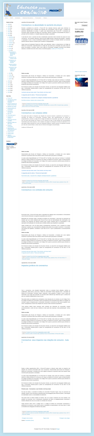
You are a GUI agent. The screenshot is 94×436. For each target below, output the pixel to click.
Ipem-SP (9, 113)
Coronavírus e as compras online (34, 113)
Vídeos (45, 18)
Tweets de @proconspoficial (81, 71)
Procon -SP (27, 106)
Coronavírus (41, 105)
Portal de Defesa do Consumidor (12, 109)
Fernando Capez (60, 105)
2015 (9, 88)
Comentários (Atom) (29, 420)
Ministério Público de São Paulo (12, 123)
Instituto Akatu (11, 133)
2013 (9, 92)
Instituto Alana (11, 131)
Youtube (37, 106)
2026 (9, 24)
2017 (9, 84)
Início (6, 18)
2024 (9, 28)
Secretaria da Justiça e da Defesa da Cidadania (12, 101)
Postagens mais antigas (65, 418)
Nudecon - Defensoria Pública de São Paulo (12, 136)
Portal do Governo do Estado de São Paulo (12, 104)
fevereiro (11, 76)
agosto (10, 44)
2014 (9, 90)
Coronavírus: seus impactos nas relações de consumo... (12, 69)
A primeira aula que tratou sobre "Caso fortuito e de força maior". (37, 251)
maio (10, 50)
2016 (9, 86)
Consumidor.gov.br (12, 115)
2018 (9, 82)
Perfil (11, 18)
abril (10, 73)
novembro (11, 39)
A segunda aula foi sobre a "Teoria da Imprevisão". (33, 252)
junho (10, 48)
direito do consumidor (34, 412)
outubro (11, 40)
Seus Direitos (62, 257)
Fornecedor (38, 18)
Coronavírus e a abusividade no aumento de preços (42, 25)
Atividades (17, 18)
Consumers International (10, 111)
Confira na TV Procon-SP (57, 48)
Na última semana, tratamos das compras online (33, 100)
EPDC (55, 105)
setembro (11, 42)
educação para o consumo (49, 105)
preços (23, 106)
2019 (9, 81)
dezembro (11, 37)
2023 (9, 30)
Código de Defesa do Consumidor (31, 105)
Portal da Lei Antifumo (10, 117)
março (10, 75)
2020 (9, 35)
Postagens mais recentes (27, 418)
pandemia (66, 105)
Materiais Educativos (28, 18)
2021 (9, 33)
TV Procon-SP (32, 106)
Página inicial (46, 418)
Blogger (58, 429)
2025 (9, 26)
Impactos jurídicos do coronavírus (35, 266)
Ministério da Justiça (12, 106)
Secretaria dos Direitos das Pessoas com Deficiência (12, 129)
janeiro (10, 78)
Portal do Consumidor (10, 126)
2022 (9, 31)
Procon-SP (10, 98)
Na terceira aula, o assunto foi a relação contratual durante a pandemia (39, 175)
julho (10, 46)
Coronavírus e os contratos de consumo (37, 190)
